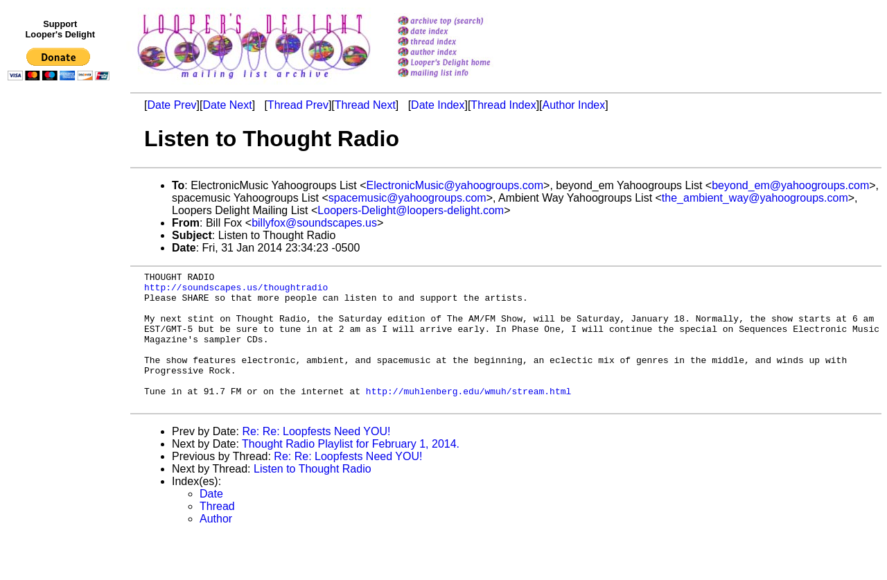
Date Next (227, 105)
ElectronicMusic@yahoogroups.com (455, 185)
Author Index (574, 105)
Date (211, 521)
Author (216, 546)
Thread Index (503, 105)
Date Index (437, 105)
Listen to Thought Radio (312, 496)
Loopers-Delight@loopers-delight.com (410, 210)
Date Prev (171, 105)
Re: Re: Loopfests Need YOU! (316, 458)
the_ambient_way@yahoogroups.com (755, 198)
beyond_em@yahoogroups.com (790, 185)
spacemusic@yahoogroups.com (407, 198)
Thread (217, 533)
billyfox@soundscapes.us (314, 223)
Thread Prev (297, 105)
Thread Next (365, 105)
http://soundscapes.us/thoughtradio (236, 291)
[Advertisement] (61, 372)
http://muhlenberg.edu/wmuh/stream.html (468, 416)
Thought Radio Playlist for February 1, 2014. (350, 471)
